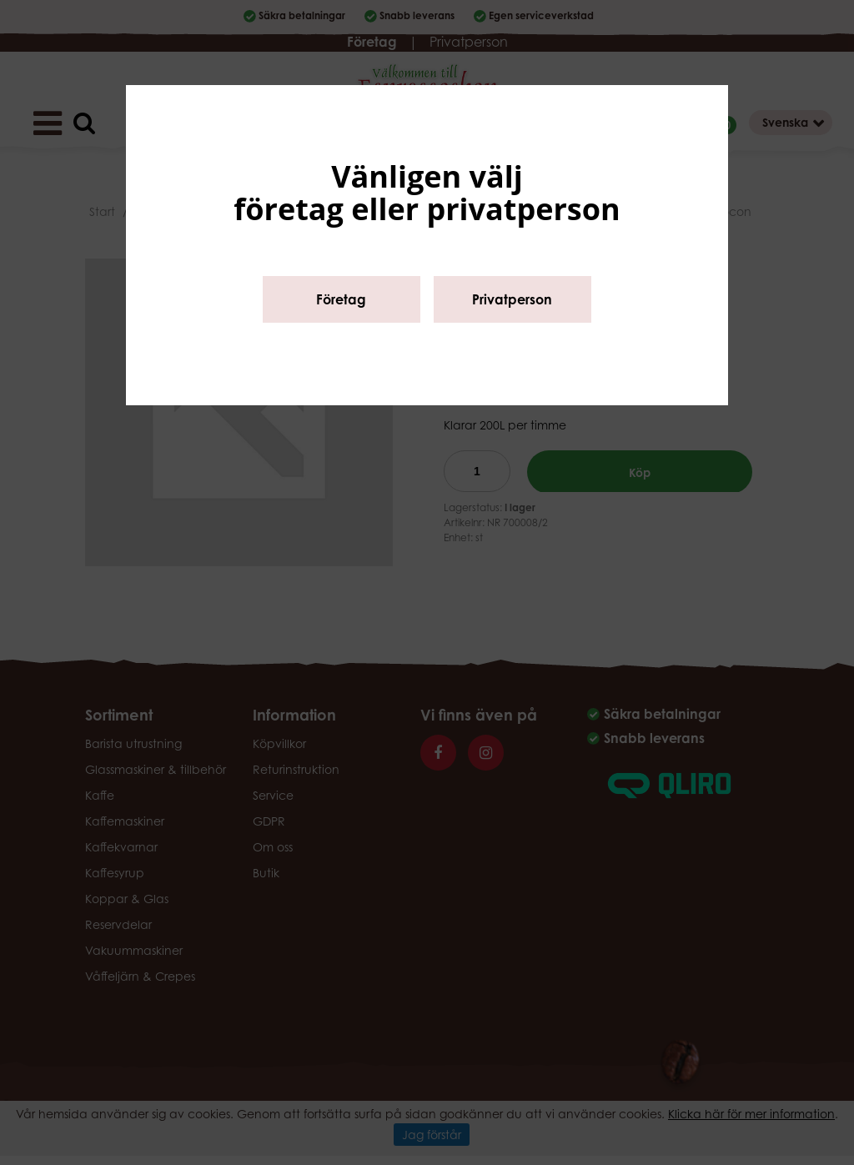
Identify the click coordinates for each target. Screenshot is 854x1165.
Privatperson (512, 299)
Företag (341, 299)
